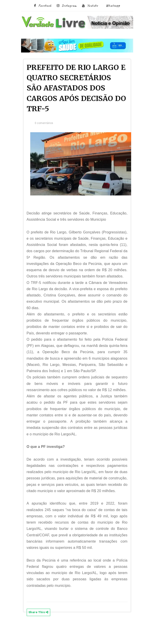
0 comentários (44, 123)
